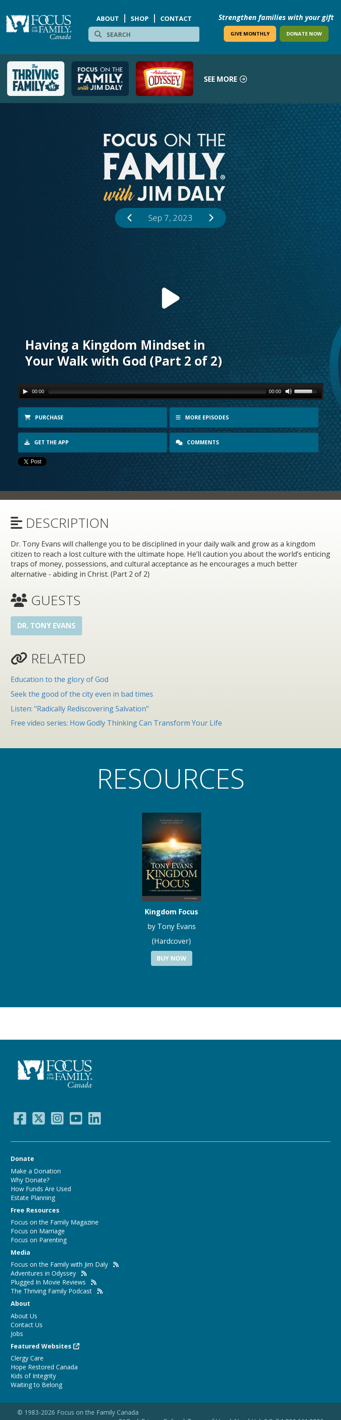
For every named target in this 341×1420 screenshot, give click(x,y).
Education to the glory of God (59, 678)
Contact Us (27, 1323)
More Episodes (202, 417)
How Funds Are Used (41, 1187)
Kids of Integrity (33, 1374)
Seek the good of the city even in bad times (82, 693)
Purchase (43, 417)
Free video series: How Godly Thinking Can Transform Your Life (116, 721)
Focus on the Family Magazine (55, 1221)
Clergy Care (27, 1356)
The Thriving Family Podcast (51, 1289)
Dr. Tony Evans (46, 624)
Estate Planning (33, 1196)
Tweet (28, 462)
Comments (198, 442)
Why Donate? (30, 1178)
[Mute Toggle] (288, 391)
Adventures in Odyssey (43, 1272)
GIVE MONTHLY (250, 33)
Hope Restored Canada (44, 1365)
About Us (24, 1314)
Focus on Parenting (39, 1238)
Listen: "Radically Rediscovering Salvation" (80, 707)
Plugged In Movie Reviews (48, 1280)
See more (226, 79)
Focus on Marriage (38, 1229)
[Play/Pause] (25, 391)
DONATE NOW (304, 33)
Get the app (46, 442)
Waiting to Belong (36, 1383)
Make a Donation (36, 1169)
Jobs (17, 1332)
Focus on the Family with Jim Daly (59, 1263)
